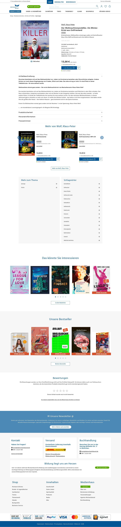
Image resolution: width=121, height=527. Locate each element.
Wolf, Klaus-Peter (68, 25)
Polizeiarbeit (67, 225)
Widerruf (77, 524)
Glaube (79, 11)
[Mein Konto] (101, 6)
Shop (50, 2)
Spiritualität (50, 492)
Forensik (66, 236)
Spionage (23, 183)
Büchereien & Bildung (87, 492)
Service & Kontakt (106, 1)
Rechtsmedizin (67, 233)
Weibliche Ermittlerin (69, 240)
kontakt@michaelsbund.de (21, 447)
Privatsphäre (58, 524)
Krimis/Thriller (67, 191)
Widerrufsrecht (50, 456)
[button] (55, 296)
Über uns (83, 489)
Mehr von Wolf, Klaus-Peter (60, 168)
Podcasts (49, 495)
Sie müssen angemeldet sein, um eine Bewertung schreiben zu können (60, 399)
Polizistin (66, 214)
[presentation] (19, 137)
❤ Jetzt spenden (34, 6)
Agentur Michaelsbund (87, 497)
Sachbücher (49, 11)
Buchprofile (90, 11)
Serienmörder (67, 217)
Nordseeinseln (67, 206)
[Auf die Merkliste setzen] (78, 68)
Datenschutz (49, 524)
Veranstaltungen (85, 495)
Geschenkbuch (67, 183)
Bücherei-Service (104, 11)
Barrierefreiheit (68, 524)
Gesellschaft (50, 486)
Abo (47, 500)
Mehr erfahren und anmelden (60, 427)
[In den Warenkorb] (69, 68)
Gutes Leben (50, 489)
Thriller (22, 187)
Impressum (40, 524)
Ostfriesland (66, 187)
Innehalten (59, 2)
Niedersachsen (67, 199)
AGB (82, 524)
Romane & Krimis (15, 11)
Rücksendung (60, 456)
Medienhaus (71, 2)
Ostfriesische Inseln (68, 195)
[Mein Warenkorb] (109, 6)
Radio (48, 497)
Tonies (59, 11)
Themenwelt (69, 11)
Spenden (85, 486)
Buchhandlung (85, 500)
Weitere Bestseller (60, 364)
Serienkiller (66, 221)
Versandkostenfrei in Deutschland (20, 1)
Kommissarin (67, 210)
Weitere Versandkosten (53, 454)
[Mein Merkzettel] (105, 6)
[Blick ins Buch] (35, 61)
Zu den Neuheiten (60, 303)
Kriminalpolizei (67, 229)
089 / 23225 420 (86, 453)
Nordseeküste (67, 202)
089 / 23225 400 (18, 449)
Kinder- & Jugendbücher (33, 11)
